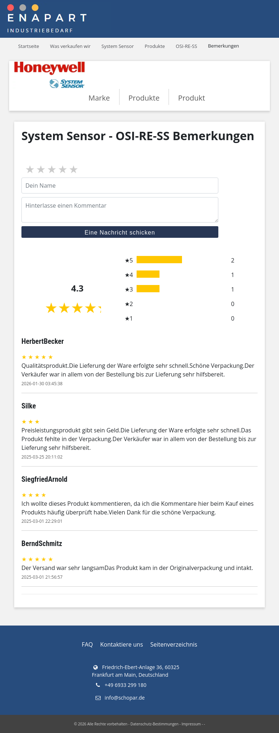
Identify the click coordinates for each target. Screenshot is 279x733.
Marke (99, 98)
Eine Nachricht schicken (120, 232)
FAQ (87, 644)
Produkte (155, 46)
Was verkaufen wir (70, 46)
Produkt (191, 98)
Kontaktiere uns (121, 644)
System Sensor (117, 46)
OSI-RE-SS (186, 46)
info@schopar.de (119, 697)
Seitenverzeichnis (173, 644)
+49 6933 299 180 (120, 684)
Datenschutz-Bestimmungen (154, 723)
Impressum (191, 723)
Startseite (28, 46)
